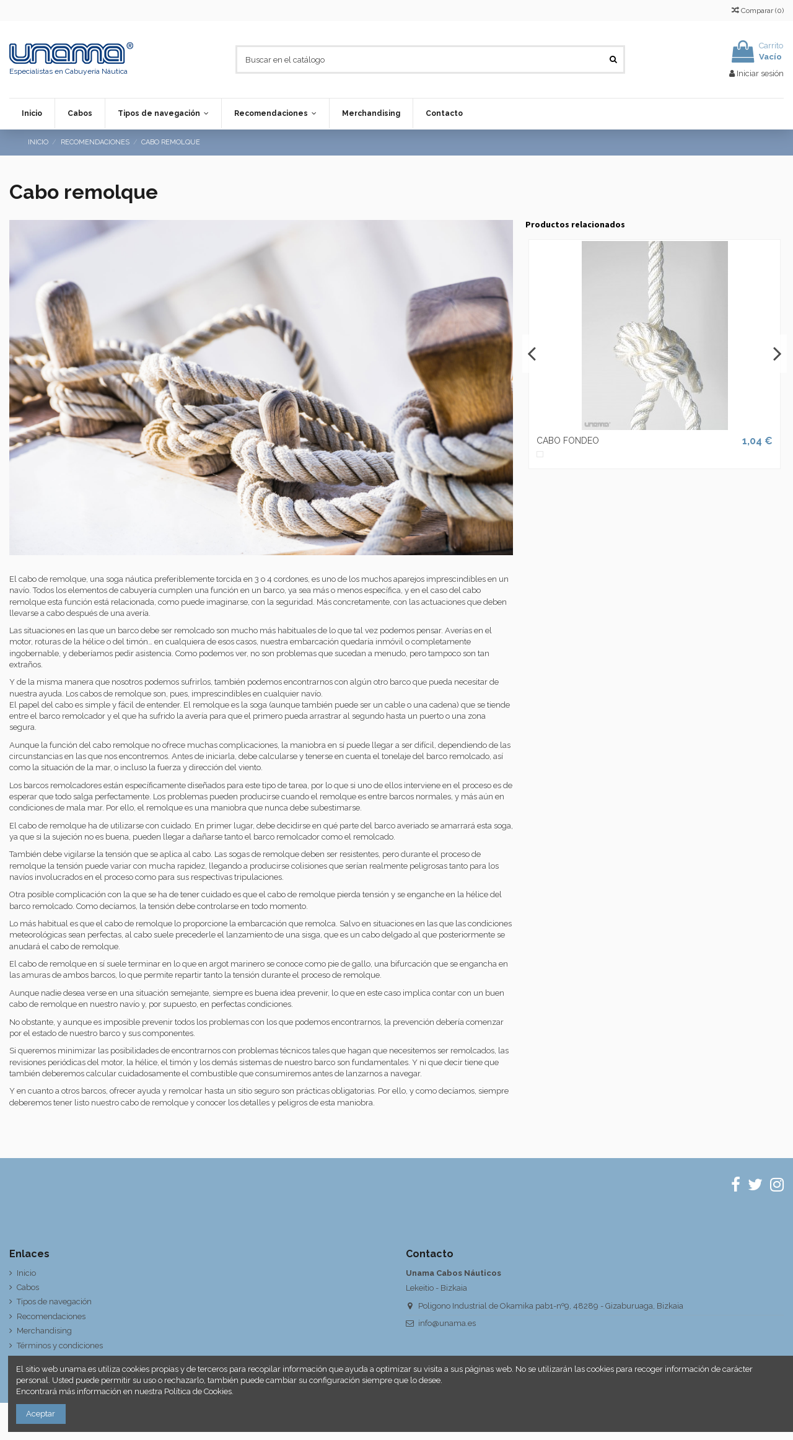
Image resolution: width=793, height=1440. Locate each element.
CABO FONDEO (568, 441)
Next (777, 354)
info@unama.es (447, 1323)
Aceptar (40, 1413)
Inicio (26, 1273)
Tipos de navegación (54, 1301)
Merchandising (44, 1330)
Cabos (28, 1287)
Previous (532, 354)
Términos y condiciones (60, 1345)
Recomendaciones (51, 1316)
